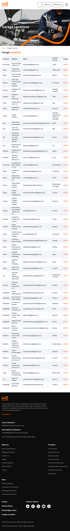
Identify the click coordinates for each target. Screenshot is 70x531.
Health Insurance (54, 452)
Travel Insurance (53, 456)
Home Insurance (53, 459)
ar (40, 4)
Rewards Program (7, 483)
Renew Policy (7, 506)
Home (3, 48)
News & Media (6, 466)
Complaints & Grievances (10, 487)
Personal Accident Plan (56, 463)
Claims (4, 502)
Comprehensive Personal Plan (58, 466)
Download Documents (9, 494)
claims (46, 4)
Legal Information (29, 526)
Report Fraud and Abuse (10, 526)
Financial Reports (7, 463)
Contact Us (5, 456)
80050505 (5, 425)
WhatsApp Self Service (9, 491)
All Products (52, 473)
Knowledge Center (9, 510)
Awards (4, 459)
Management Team (8, 452)
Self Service (57, 4)
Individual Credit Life (55, 470)
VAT (20, 526)
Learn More (6, 414)
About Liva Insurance (9, 449)
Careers (4, 470)
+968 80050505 (7, 433)
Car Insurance (52, 449)
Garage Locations (8, 514)
